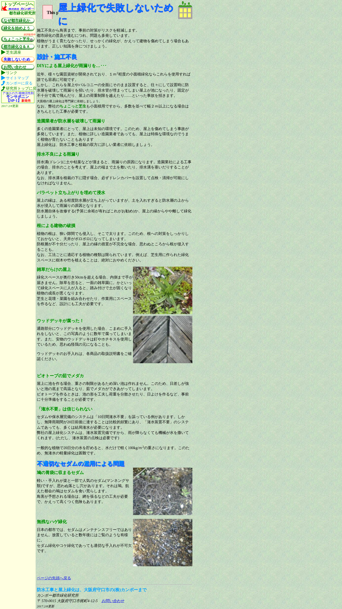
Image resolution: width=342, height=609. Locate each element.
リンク (11, 73)
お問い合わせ (112, 601)
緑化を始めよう (17, 28)
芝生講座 (13, 52)
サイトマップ (17, 78)
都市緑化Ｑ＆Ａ (17, 47)
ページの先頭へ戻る (54, 578)
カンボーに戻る (19, 83)
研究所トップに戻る (21, 88)
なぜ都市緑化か (17, 21)
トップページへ (18, 4)
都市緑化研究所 (22, 13)
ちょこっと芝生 (18, 39)
